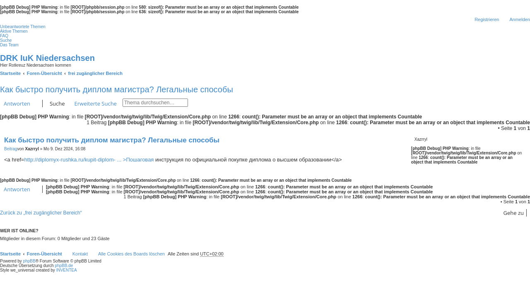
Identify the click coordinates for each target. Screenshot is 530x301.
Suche (57, 103)
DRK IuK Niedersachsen (47, 58)
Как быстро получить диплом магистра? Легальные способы (116, 89)
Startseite (10, 253)
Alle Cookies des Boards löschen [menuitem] (131, 253)
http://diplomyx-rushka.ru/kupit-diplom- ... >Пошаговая (89, 160)
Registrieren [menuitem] (487, 19)
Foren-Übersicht (44, 253)
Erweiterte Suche (96, 103)
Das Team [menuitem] (9, 45)
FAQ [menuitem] (4, 36)
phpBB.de (64, 265)
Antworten (17, 103)
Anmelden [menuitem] (519, 19)
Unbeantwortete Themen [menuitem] (23, 26)
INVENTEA (66, 270)
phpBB (29, 261)
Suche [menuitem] (6, 40)
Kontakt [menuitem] (80, 253)
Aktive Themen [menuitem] (14, 31)
